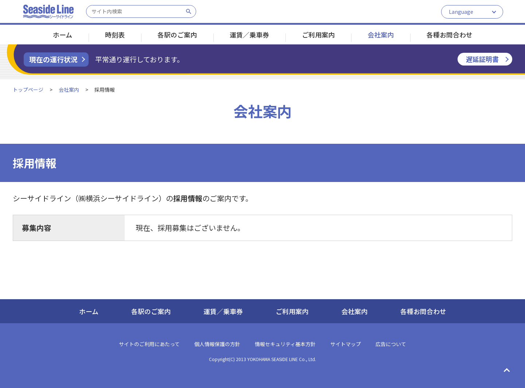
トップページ (28, 89)
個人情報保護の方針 (217, 344)
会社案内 (381, 34)
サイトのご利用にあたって (149, 344)
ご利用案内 (318, 34)
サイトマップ (345, 344)
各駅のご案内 (177, 34)
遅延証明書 (482, 59)
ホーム (62, 34)
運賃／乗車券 (249, 34)
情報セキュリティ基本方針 (285, 344)
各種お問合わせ (449, 34)
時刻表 (115, 34)
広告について (391, 344)
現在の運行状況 (53, 59)
